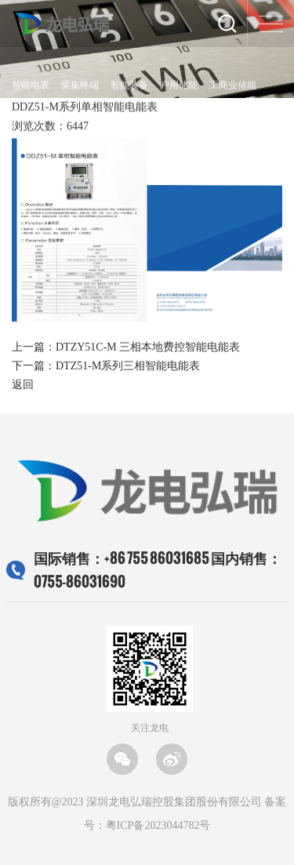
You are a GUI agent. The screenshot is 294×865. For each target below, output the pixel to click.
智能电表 (30, 85)
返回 (23, 385)
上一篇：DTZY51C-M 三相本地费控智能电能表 (126, 347)
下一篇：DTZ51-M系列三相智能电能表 (106, 366)
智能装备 (129, 85)
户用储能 (179, 85)
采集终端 (80, 85)
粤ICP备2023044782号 (158, 825)
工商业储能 (232, 85)
